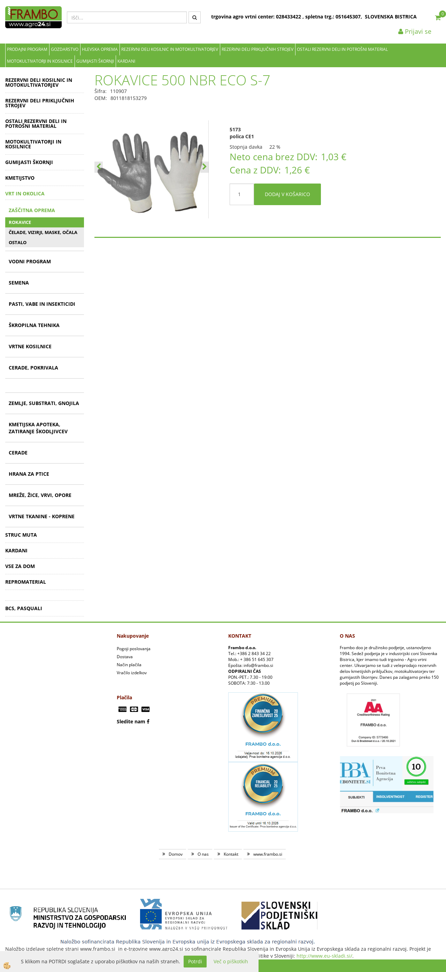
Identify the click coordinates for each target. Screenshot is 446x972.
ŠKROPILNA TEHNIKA (34, 325)
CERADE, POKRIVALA (33, 367)
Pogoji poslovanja (134, 649)
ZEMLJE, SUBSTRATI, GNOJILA (44, 403)
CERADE (18, 452)
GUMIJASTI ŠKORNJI (95, 61)
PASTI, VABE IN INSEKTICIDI (42, 304)
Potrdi (195, 961)
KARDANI (126, 61)
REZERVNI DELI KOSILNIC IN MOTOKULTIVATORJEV (169, 49)
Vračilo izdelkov (132, 673)
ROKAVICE (20, 222)
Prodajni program (27, 49)
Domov (176, 854)
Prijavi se (414, 31)
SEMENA (19, 282)
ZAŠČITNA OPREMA (32, 210)
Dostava (125, 657)
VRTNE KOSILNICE (30, 346)
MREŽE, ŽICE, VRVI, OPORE (40, 495)
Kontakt (231, 854)
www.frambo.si (267, 854)
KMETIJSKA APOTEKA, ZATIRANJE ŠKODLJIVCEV (38, 428)
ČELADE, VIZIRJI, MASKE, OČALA (43, 232)
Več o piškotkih (231, 961)
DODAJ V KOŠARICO (287, 194)
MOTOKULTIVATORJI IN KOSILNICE (40, 61)
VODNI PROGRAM (30, 261)
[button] (204, 167)
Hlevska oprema (100, 49)
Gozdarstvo (64, 49)
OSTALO (17, 242)
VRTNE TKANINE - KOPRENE (42, 516)
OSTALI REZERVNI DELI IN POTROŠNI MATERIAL (342, 49)
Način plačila (129, 665)
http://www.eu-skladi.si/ (324, 955)
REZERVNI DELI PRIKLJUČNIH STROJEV (257, 49)
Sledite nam (131, 721)
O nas (203, 854)
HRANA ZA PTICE (29, 474)
